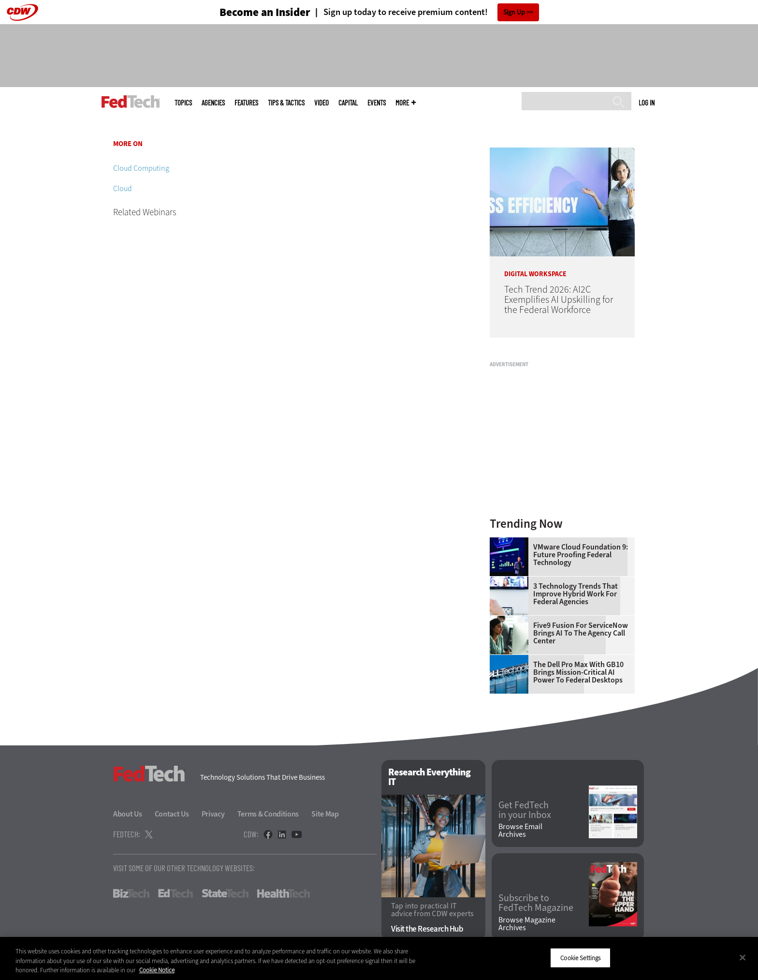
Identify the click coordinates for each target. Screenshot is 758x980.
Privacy (213, 814)
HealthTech (283, 893)
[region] (379, 958)
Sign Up (514, 12)
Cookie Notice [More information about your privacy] (157, 970)
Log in (647, 102)
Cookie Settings (580, 957)
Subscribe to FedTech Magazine (535, 903)
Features (246, 102)
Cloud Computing (141, 168)
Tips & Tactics (286, 102)
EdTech (175, 893)
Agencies (213, 102)
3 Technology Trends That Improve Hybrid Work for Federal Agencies (575, 594)
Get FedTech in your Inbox (524, 810)
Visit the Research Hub (427, 929)
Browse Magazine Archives (526, 924)
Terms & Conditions (268, 814)
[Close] (742, 957)
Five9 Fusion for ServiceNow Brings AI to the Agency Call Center (580, 633)
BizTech (131, 893)
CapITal (348, 102)
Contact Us (172, 814)
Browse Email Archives (520, 830)
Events (376, 102)
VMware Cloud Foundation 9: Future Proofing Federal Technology (580, 554)
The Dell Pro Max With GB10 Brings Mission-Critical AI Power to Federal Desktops (578, 672)
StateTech (225, 893)
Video (321, 102)
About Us (127, 814)
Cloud (122, 188)
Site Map (325, 814)
